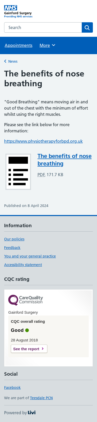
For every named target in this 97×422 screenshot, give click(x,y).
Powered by (19, 412)
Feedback (12, 247)
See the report (26, 349)
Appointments (18, 45)
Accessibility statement (23, 264)
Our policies (14, 239)
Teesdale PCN (41, 398)
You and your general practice (30, 256)
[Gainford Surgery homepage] (26, 11)
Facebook (12, 387)
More (48, 45)
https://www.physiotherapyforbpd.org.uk (43, 141)
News (12, 61)
